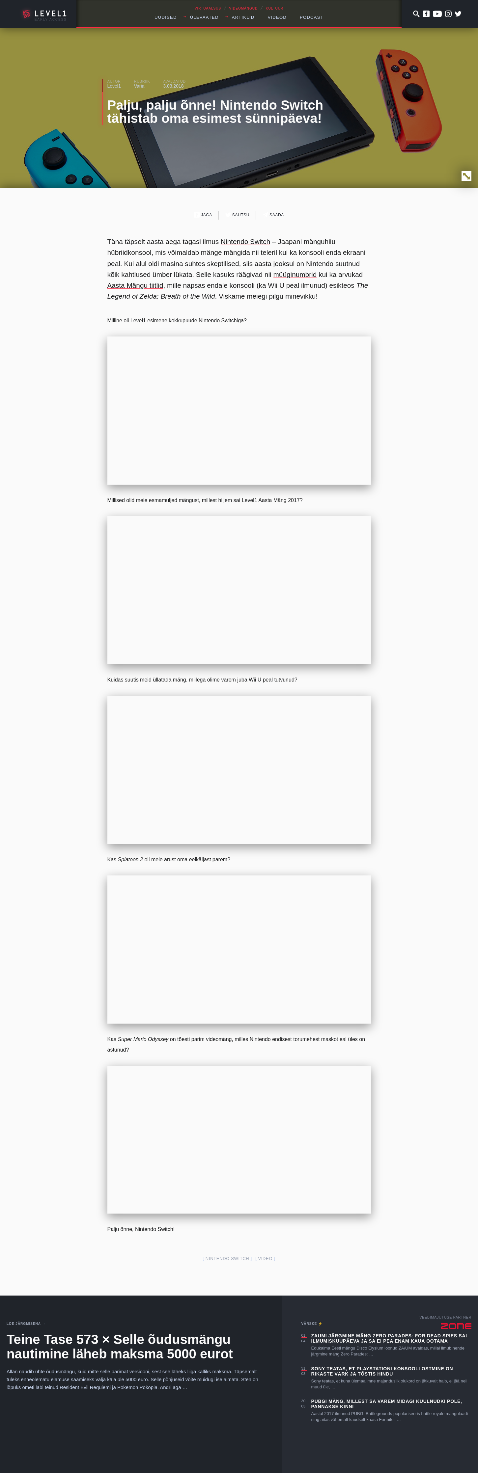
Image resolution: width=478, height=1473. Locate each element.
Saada (273, 215)
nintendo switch (227, 1258)
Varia (139, 86)
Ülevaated (204, 17)
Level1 (114, 86)
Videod (277, 17)
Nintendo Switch (245, 241)
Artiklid (243, 17)
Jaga (203, 215)
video (265, 1258)
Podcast (311, 17)
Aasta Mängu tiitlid (135, 285)
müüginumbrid (295, 274)
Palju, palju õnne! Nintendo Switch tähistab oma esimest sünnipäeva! (215, 111)
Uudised (166, 17)
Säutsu (237, 215)
